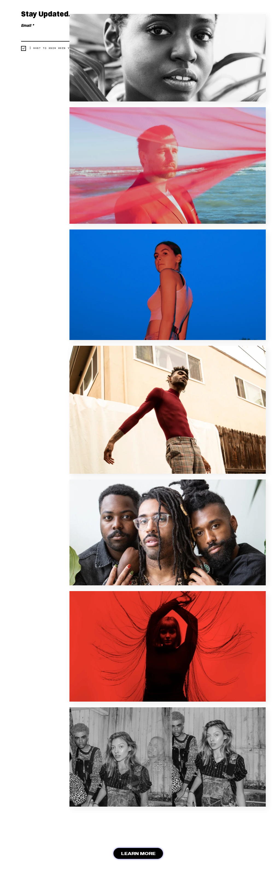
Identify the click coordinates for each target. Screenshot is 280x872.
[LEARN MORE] (138, 853)
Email (27, 25)
